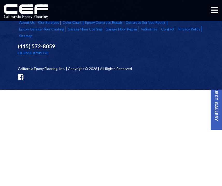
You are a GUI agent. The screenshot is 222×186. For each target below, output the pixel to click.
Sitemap (25, 36)
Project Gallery (216, 101)
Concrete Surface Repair (146, 22)
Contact (168, 29)
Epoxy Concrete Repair (103, 22)
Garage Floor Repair (121, 29)
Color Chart (72, 22)
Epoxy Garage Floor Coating (41, 29)
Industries (149, 29)
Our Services (48, 22)
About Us (27, 22)
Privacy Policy (189, 29)
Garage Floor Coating (85, 29)
